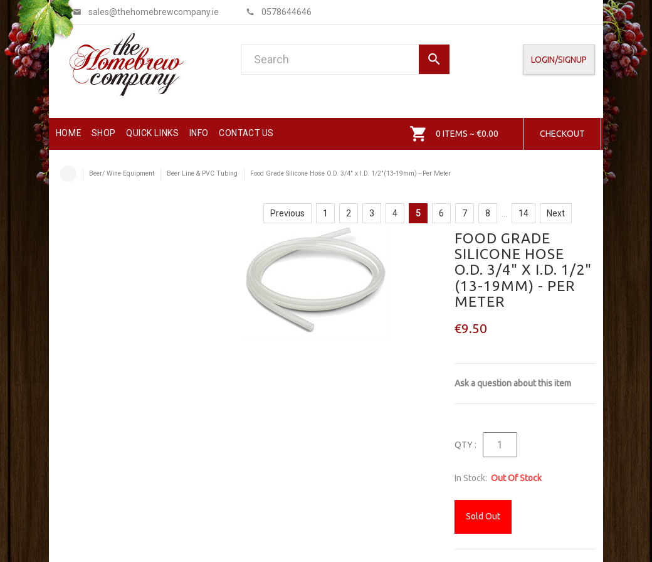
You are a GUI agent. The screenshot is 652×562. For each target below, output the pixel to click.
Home (68, 174)
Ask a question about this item (513, 383)
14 (523, 213)
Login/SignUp (559, 60)
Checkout (562, 134)
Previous (287, 213)
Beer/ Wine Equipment (121, 173)
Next (556, 213)
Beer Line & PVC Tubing (202, 173)
